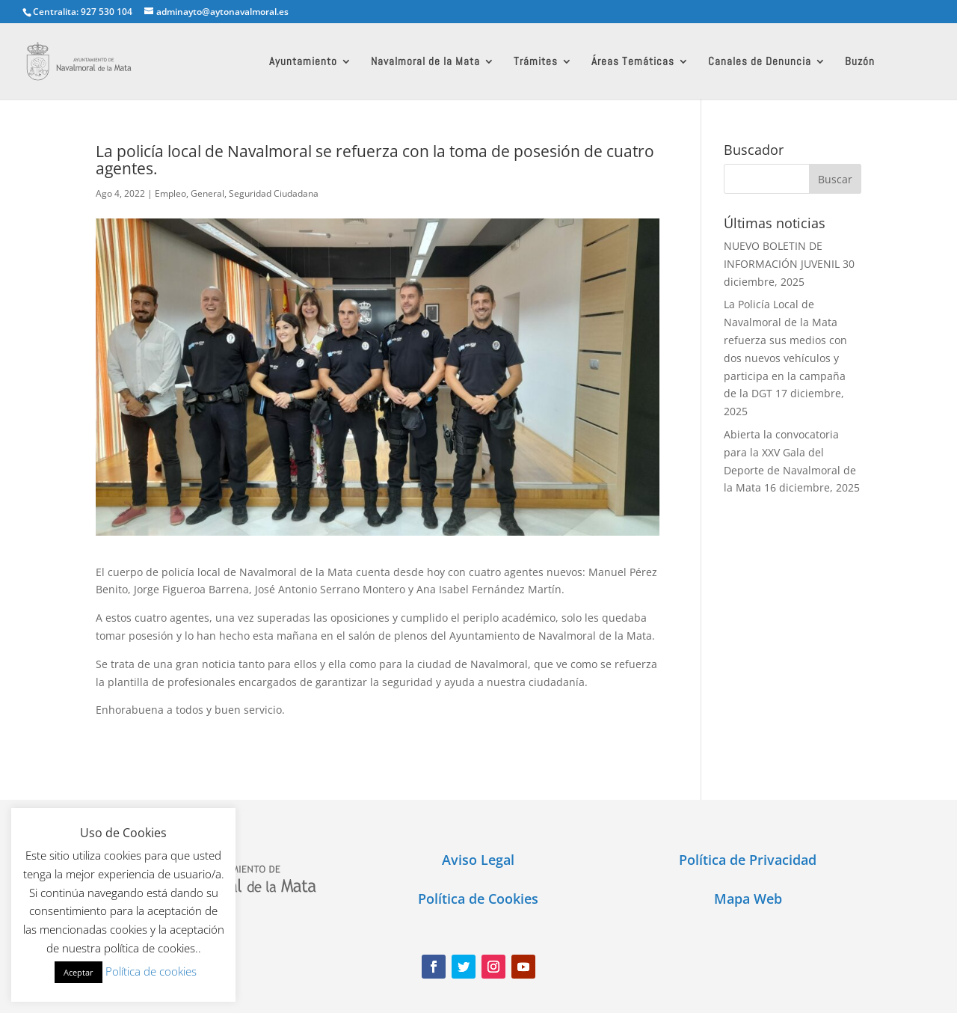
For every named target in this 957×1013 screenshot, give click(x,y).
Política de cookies (151, 971)
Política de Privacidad (747, 860)
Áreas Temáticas (632, 62)
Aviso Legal (478, 860)
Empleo (170, 193)
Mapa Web (748, 899)
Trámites (536, 62)
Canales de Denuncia (759, 62)
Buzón (860, 62)
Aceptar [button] (78, 972)
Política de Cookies (478, 899)
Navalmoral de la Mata (425, 62)
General (207, 193)
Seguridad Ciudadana (274, 193)
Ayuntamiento (303, 62)
